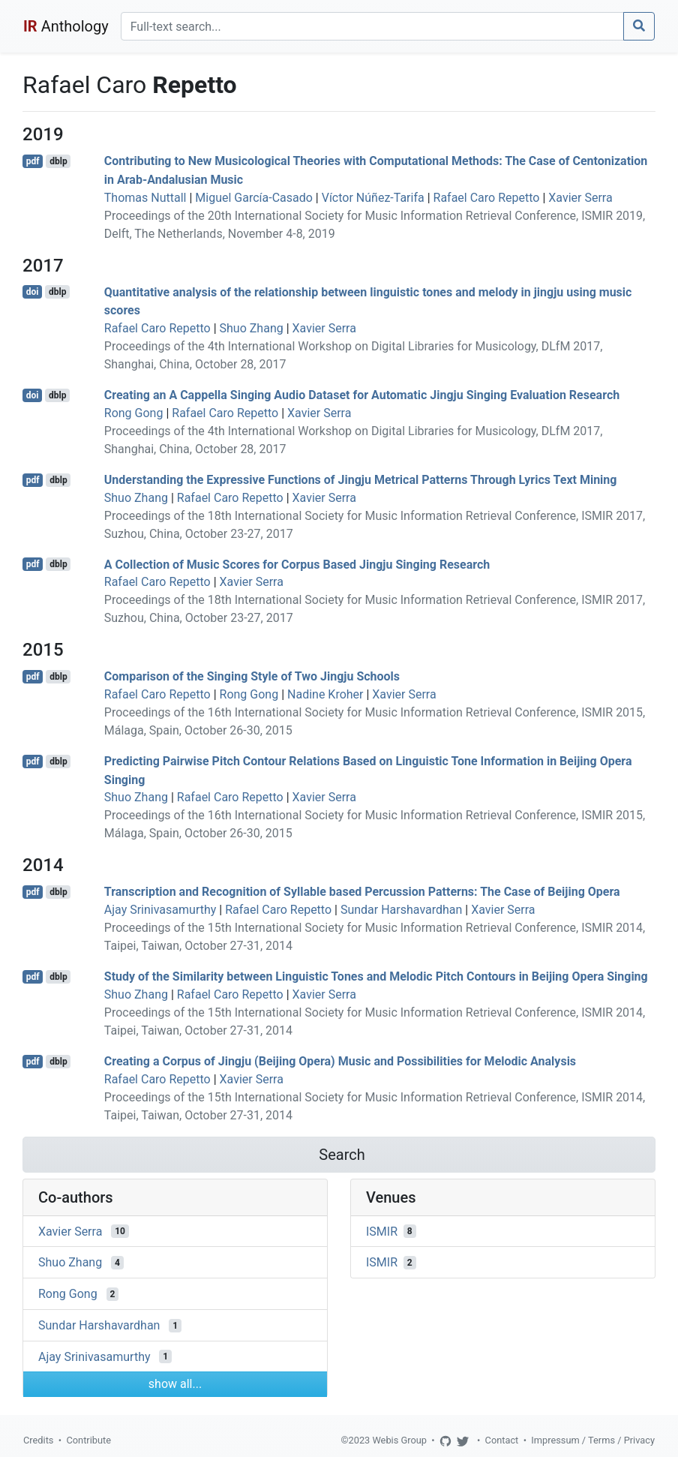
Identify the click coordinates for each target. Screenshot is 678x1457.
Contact (502, 1440)
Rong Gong (134, 413)
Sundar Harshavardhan (401, 910)
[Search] (372, 26)
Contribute (88, 1440)
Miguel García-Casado (254, 198)
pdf (33, 161)
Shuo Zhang (252, 328)
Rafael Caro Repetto (487, 198)
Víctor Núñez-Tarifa (373, 198)
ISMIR (382, 1231)
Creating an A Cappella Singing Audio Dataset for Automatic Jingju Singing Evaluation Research (362, 395)
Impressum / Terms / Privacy (593, 1440)
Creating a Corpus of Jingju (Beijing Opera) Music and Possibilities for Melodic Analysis (340, 1061)
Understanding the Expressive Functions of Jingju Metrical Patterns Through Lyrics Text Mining (360, 480)
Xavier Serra (580, 198)
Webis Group (399, 1440)
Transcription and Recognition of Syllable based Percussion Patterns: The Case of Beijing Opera (362, 892)
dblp (58, 161)
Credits (38, 1440)
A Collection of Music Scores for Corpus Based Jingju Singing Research (297, 564)
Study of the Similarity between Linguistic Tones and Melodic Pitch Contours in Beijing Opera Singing (376, 976)
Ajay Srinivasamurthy (160, 910)
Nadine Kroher (325, 694)
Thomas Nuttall (145, 198)
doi (32, 292)
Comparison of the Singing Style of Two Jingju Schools (252, 676)
